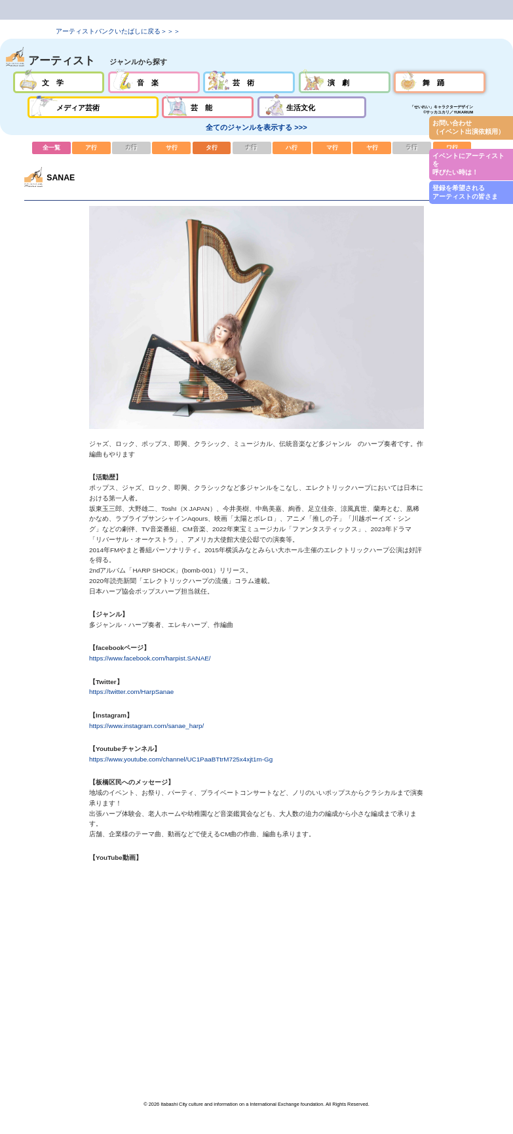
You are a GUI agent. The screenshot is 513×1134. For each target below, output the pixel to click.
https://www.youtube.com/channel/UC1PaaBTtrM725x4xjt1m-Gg (181, 759)
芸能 (208, 107)
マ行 (332, 148)
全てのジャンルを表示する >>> (256, 127)
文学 (59, 82)
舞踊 (440, 82)
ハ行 (292, 148)
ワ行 (452, 148)
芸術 (249, 82)
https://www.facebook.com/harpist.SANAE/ (149, 658)
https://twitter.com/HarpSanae (131, 691)
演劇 (345, 82)
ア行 (91, 148)
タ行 (212, 148)
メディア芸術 (92, 107)
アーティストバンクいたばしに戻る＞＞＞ (118, 31)
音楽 (154, 82)
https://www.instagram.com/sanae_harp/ (146, 725)
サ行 (171, 148)
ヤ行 (371, 148)
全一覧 (51, 148)
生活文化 (311, 107)
